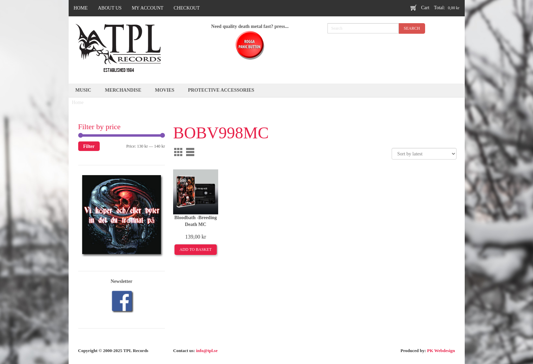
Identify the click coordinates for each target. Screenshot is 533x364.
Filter (89, 146)
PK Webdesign (441, 350)
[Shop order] (424, 154)
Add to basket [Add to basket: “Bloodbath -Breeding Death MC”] (196, 249)
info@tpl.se (207, 350)
